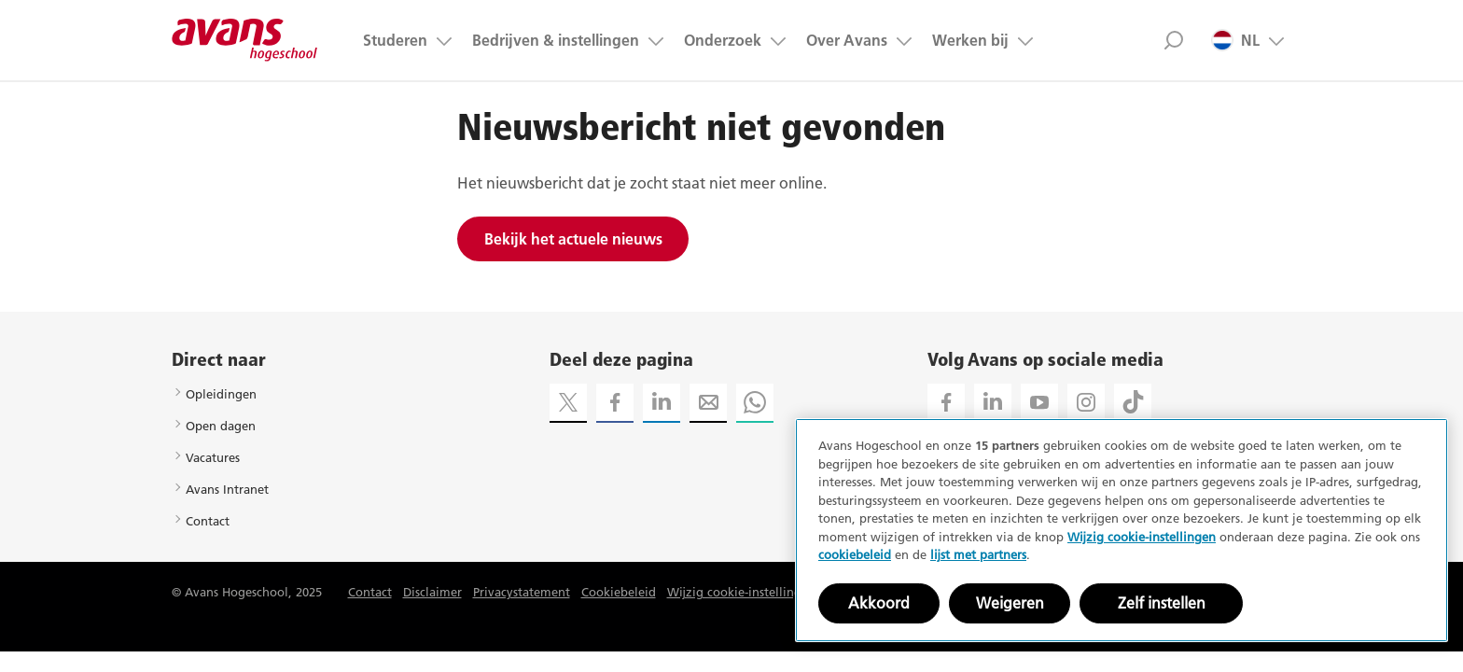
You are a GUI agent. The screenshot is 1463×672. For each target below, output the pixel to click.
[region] (1121, 530)
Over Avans (846, 40)
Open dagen (221, 425)
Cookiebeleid (618, 591)
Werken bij (970, 40)
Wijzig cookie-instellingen (741, 591)
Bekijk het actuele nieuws (573, 239)
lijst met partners (978, 554)
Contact (208, 520)
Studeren (395, 40)
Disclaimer (432, 591)
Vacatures (213, 457)
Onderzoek (722, 40)
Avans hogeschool (245, 40)
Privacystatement (521, 591)
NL (1235, 40)
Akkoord (879, 603)
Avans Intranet (227, 489)
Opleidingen (221, 393)
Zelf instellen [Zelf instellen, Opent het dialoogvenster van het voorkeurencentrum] (1161, 603)
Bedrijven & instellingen (555, 40)
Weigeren (1010, 603)
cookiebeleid (854, 554)
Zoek (1173, 40)
